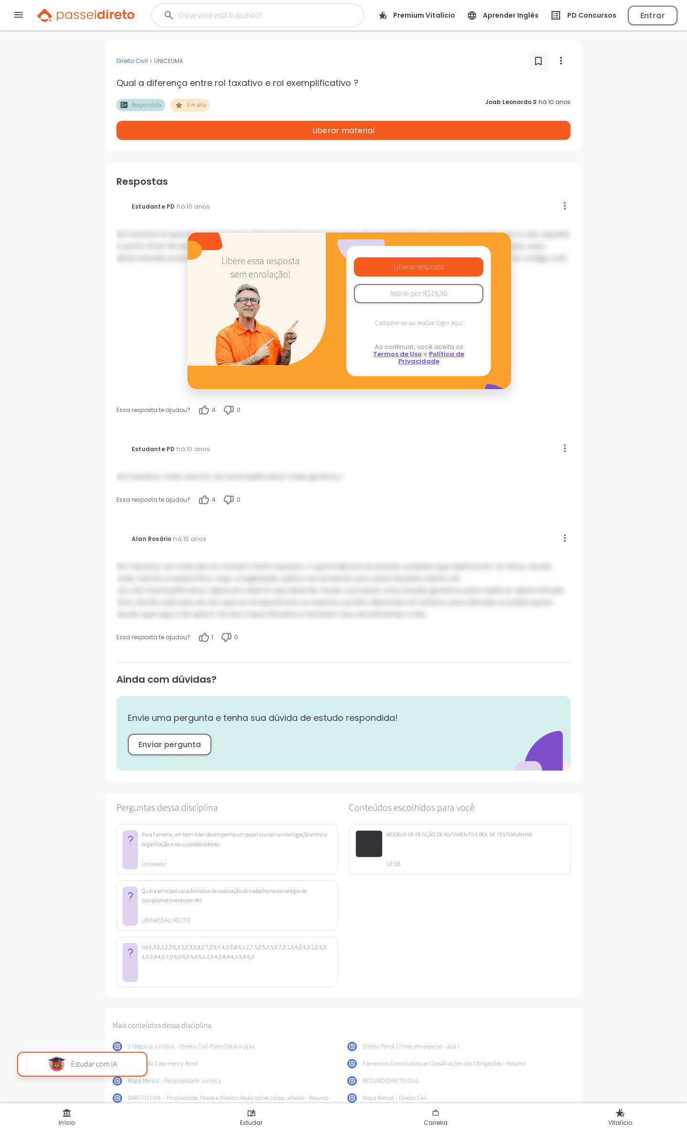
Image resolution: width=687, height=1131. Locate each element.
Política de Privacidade (431, 333)
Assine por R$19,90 (419, 269)
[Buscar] (252, 15)
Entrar (652, 15)
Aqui (457, 298)
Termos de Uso (397, 329)
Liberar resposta (419, 242)
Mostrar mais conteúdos (344, 1096)
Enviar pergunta (169, 719)
